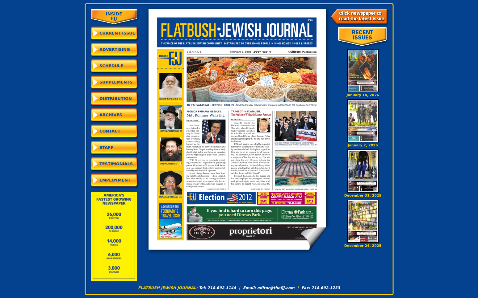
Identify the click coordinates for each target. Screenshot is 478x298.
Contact (109, 131)
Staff (106, 147)
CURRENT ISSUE (117, 33)
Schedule (111, 65)
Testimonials (116, 163)
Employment (115, 180)
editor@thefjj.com (276, 288)
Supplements (115, 82)
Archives (110, 114)
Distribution (115, 98)
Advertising (114, 49)
